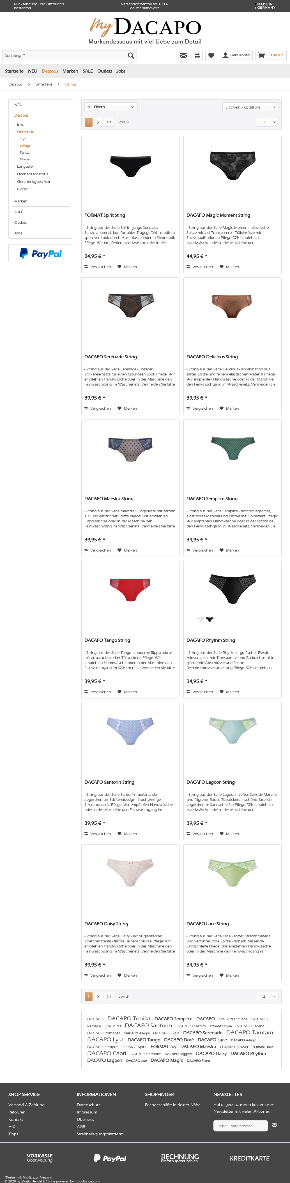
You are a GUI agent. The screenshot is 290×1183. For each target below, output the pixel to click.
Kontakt (15, 1119)
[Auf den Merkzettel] (127, 267)
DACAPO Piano (198, 1061)
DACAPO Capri (107, 1053)
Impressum (87, 1112)
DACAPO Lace (213, 1040)
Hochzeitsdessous (32, 174)
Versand (46, 1177)
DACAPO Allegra (137, 1033)
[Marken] (70, 71)
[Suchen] (131, 55)
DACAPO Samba (249, 1026)
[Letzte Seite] (109, 122)
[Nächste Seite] (98, 122)
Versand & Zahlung (26, 1104)
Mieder (25, 159)
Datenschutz (88, 1104)
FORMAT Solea (221, 1026)
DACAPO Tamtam (249, 1032)
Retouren (17, 1112)
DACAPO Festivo (191, 1026)
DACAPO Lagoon (105, 1060)
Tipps (13, 1133)
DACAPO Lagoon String (211, 782)
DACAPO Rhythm (248, 1053)
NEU (18, 104)
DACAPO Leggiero (179, 1054)
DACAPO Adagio (243, 1040)
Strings (25, 146)
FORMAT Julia (262, 1047)
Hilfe (12, 1126)
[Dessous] (50, 71)
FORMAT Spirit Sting (104, 215)
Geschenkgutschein (34, 181)
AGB (81, 1126)
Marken (20, 201)
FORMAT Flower (235, 1046)
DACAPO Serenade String (110, 356)
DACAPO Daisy (212, 1053)
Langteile (25, 166)
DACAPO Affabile (146, 1053)
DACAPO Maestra (198, 1046)
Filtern (96, 107)
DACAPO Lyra (106, 1039)
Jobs (18, 233)
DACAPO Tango (144, 1040)
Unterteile (25, 132)
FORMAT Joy (164, 1046)
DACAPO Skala (166, 1033)
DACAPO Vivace (233, 1019)
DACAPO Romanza (104, 1033)
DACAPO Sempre (103, 1046)
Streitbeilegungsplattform (100, 1133)
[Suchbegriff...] (69, 55)
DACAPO (96, 1019)
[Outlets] (104, 71)
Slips (23, 139)
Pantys (25, 152)
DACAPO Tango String (107, 640)
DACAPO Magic (167, 1060)
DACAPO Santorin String (109, 782)
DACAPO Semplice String (212, 498)
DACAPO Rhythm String (211, 640)
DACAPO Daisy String (106, 923)
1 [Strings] (89, 122)
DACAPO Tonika (129, 1018)
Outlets (20, 222)
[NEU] (33, 71)
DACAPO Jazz (137, 1061)
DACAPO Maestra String (109, 498)
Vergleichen (97, 266)
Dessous (21, 115)
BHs (20, 124)
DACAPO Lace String (208, 923)
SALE (18, 211)
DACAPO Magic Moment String (218, 215)
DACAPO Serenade (203, 1033)
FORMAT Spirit (134, 1046)
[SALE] (87, 71)
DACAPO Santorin (149, 1025)
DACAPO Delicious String (212, 356)
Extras (22, 189)
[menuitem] (45, 54)
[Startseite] (14, 71)
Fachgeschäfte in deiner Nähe (173, 1104)
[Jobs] (120, 71)
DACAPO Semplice (174, 1018)
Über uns (85, 1119)
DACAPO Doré (179, 1040)
